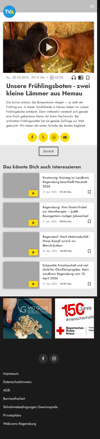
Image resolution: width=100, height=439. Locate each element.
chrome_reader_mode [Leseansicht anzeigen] (80, 77)
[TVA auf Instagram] (54, 358)
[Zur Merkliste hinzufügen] (88, 77)
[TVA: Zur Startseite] (9, 11)
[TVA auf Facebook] (43, 358)
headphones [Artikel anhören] (73, 77)
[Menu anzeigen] (92, 6)
